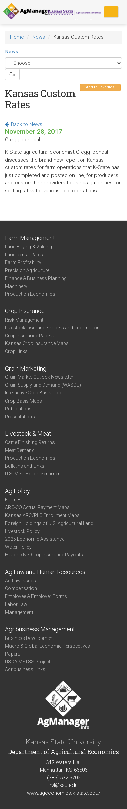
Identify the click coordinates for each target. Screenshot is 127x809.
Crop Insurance (25, 310)
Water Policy (18, 547)
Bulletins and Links (24, 466)
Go (12, 74)
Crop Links (16, 351)
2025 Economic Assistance (34, 539)
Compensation (21, 588)
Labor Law (16, 604)
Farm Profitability (23, 262)
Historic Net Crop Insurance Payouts (44, 554)
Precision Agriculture (27, 270)
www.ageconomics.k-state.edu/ (63, 793)
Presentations (20, 416)
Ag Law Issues (20, 580)
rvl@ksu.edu (64, 785)
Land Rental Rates (24, 254)
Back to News (23, 124)
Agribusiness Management (40, 629)
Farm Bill (14, 499)
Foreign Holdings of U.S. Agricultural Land (49, 523)
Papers (12, 654)
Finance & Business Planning (36, 278)
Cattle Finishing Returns (30, 442)
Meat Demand (20, 450)
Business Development (29, 638)
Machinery (16, 286)
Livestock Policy (22, 531)
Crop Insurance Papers (29, 335)
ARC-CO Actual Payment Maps (37, 507)
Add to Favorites (100, 87)
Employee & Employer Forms (36, 596)
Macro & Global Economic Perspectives (47, 646)
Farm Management (30, 237)
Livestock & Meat (28, 433)
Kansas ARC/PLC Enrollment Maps (42, 515)
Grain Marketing (25, 368)
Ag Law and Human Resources (45, 572)
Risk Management (24, 320)
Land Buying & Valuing (28, 246)
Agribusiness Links (25, 669)
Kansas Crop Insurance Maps (37, 343)
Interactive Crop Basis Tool (33, 392)
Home (17, 37)
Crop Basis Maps (23, 401)
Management (19, 612)
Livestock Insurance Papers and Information (52, 327)
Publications (18, 408)
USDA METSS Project (27, 661)
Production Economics (30, 294)
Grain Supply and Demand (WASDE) (43, 385)
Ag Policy (17, 491)
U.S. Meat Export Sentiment (33, 473)
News (38, 37)
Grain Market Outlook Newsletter (39, 377)
